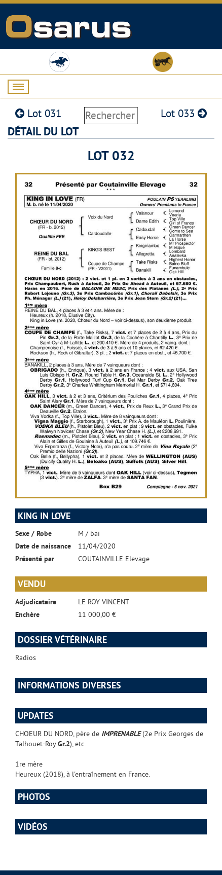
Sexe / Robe (33, 533)
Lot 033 (184, 113)
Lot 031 (38, 113)
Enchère (27, 614)
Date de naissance (43, 546)
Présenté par (34, 558)
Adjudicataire (35, 601)
